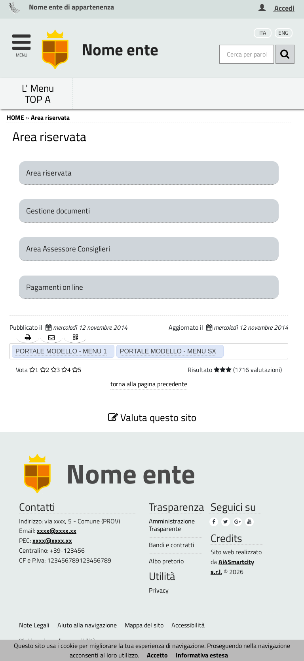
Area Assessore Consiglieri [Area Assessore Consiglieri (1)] (68, 248)
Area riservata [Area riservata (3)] (49, 172)
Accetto (157, 655)
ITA (262, 33)
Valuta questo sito (152, 417)
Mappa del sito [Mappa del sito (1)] (144, 625)
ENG (283, 33)
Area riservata (50, 117)
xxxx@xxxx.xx (56, 530)
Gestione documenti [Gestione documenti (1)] (58, 210)
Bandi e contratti (171, 545)
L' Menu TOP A (38, 93)
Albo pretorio (166, 561)
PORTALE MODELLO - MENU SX (168, 351)
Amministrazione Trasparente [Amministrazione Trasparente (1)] (172, 525)
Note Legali (34, 625)
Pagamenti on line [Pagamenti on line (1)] (54, 287)
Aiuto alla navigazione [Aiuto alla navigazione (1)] (87, 625)
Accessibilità (188, 625)
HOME (15, 117)
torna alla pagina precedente (148, 384)
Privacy (159, 590)
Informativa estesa (202, 655)
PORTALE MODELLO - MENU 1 (61, 351)
